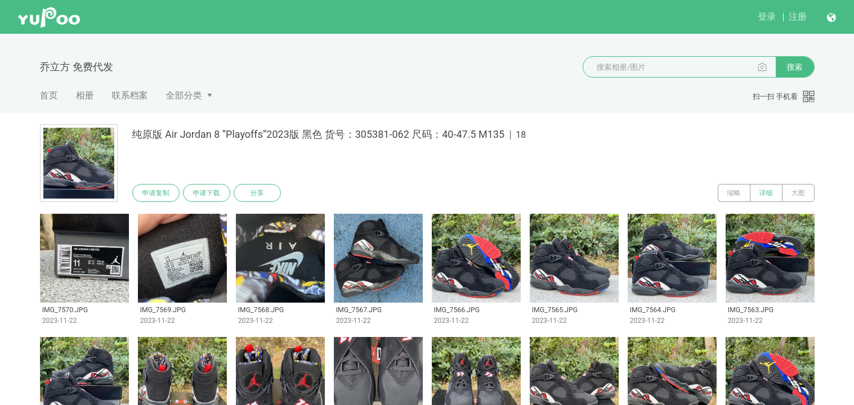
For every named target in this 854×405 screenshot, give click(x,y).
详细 (766, 193)
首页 (49, 95)
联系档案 (130, 95)
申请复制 (155, 193)
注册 (798, 16)
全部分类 (184, 95)
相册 (85, 95)
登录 (767, 16)
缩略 (734, 193)
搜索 (795, 66)
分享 (257, 193)
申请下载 (206, 193)
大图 (798, 193)
